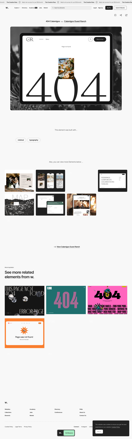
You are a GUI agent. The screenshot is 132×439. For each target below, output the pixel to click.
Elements (7, 415)
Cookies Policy (9, 426)
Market (46, 8)
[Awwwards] (7, 8)
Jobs (40, 8)
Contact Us (83, 415)
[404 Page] (24, 333)
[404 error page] (24, 301)
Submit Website (120, 8)
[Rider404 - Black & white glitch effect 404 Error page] (24, 365)
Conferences (58, 412)
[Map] (19, 205)
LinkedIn (91, 426)
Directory (24, 8)
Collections (8, 412)
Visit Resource (69, 433)
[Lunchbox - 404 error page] (107, 300)
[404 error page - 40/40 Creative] (66, 365)
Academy (33, 8)
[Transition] (112, 205)
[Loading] (81, 181)
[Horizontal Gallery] (19, 228)
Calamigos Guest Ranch (75, 21)
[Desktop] (19, 181)
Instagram (84, 426)
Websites (7, 409)
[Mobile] (50, 181)
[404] (107, 333)
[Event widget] (50, 205)
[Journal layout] (81, 205)
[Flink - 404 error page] (66, 300)
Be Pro (109, 8)
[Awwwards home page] (60, 433)
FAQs (81, 409)
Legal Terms (18, 426)
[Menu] (112, 181)
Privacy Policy (28, 426)
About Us (82, 412)
